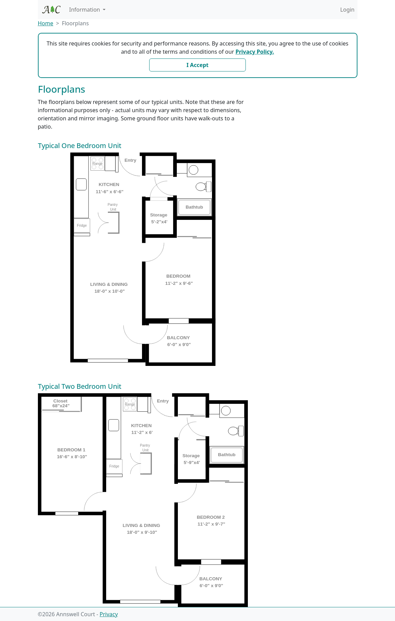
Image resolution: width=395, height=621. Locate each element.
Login (347, 9)
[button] (88, 9)
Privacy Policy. (255, 51)
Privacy (109, 614)
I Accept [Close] (197, 65)
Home (46, 23)
